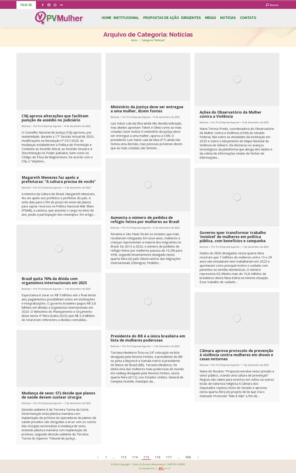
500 (188, 457)
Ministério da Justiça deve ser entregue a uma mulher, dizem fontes (147, 108)
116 (157, 457)
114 (135, 457)
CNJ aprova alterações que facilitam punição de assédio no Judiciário (55, 117)
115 (146, 457)
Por (47, 126)
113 (123, 457)
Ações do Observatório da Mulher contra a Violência (230, 114)
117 (169, 457)
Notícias (26, 126)
